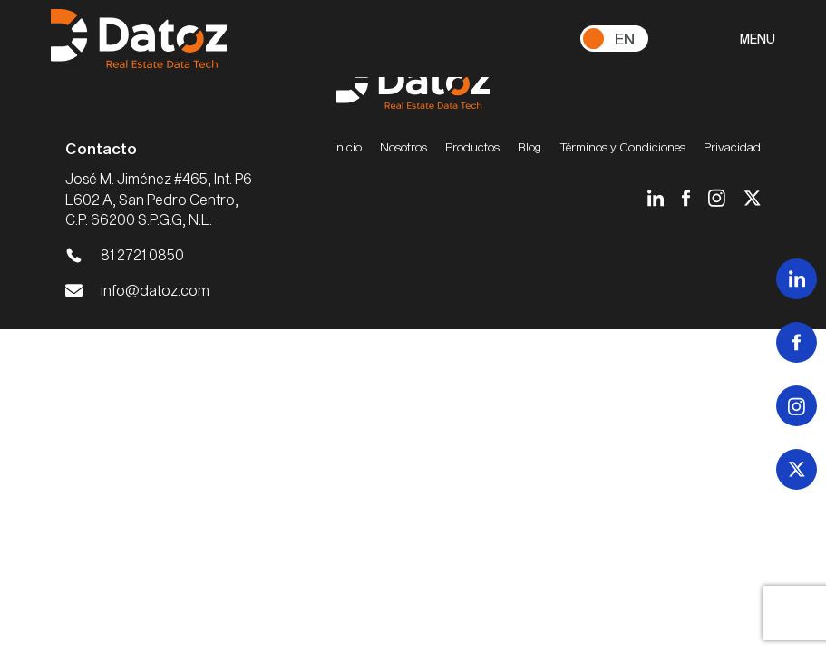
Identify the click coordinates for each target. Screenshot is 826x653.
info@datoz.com (155, 289)
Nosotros (403, 147)
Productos (472, 147)
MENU (757, 38)
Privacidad (732, 147)
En (625, 38)
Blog (529, 147)
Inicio (348, 147)
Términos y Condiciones (622, 147)
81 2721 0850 (142, 254)
